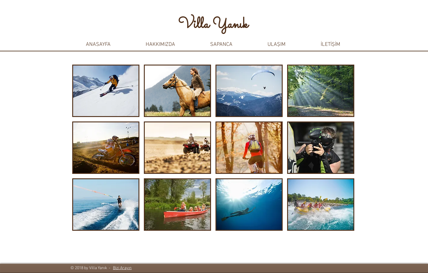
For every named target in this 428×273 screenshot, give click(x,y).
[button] (160, 45)
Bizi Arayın (122, 268)
